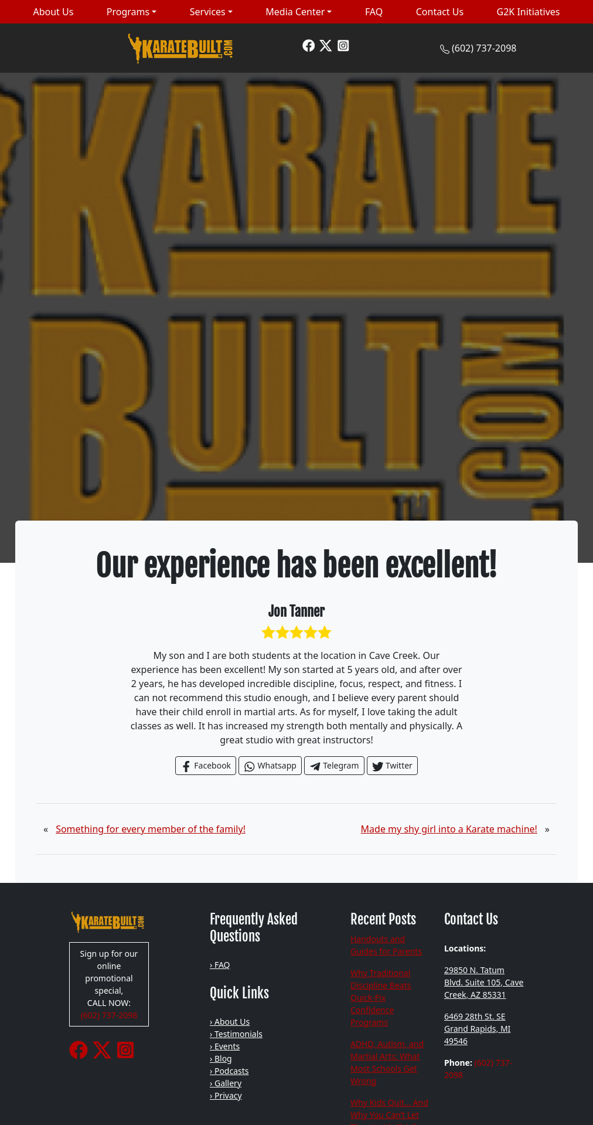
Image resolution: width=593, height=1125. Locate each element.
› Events (225, 1046)
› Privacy (226, 1095)
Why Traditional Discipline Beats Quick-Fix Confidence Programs (380, 997)
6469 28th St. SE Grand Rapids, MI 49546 (477, 1028)
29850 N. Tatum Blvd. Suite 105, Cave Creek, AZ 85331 (484, 982)
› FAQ (220, 964)
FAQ (374, 11)
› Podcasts (229, 1070)
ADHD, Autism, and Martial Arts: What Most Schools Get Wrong (387, 1062)
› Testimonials (236, 1033)
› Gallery (225, 1083)
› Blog (221, 1058)
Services (208, 11)
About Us (53, 11)
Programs (128, 11)
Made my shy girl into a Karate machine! (449, 828)
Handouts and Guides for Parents (386, 945)
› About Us (230, 1021)
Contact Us (440, 11)
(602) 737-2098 (484, 48)
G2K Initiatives (528, 11)
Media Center (295, 11)
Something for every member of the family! (151, 828)
